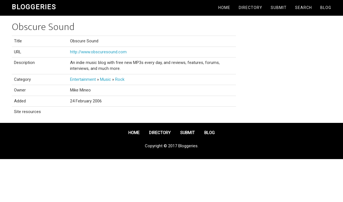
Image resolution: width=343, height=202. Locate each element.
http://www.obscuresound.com (98, 51)
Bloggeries (34, 7)
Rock (119, 79)
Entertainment (83, 79)
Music (105, 79)
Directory (250, 7)
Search (303, 7)
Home (224, 7)
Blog (325, 7)
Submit (279, 7)
